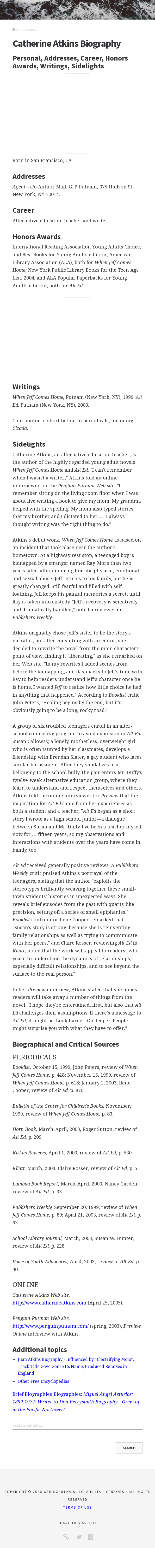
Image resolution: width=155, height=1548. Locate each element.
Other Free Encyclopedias (43, 1381)
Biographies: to (76, 1401)
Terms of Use (77, 1507)
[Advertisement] (78, 113)
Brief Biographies (32, 1394)
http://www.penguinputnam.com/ (51, 1326)
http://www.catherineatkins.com (49, 1303)
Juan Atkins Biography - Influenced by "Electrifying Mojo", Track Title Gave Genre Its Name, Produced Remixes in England (76, 1366)
